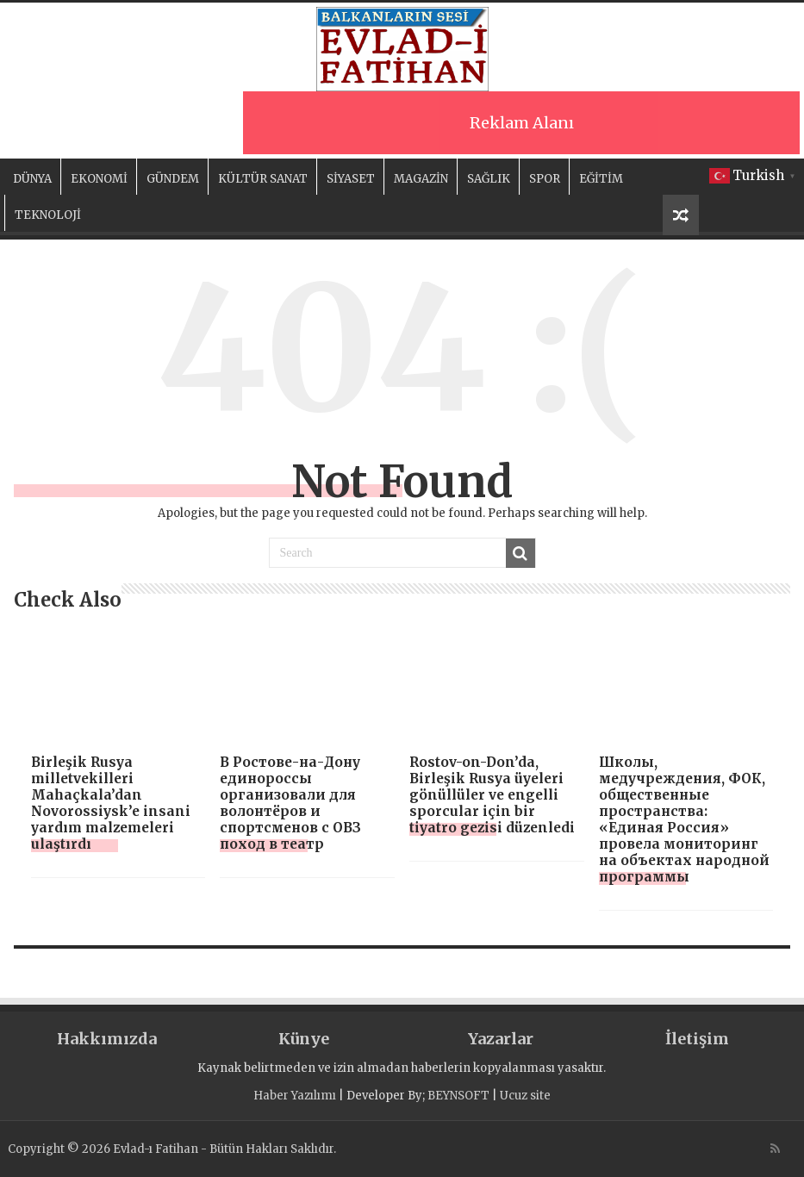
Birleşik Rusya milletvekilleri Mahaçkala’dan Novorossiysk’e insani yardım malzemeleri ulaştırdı (110, 803)
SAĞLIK (488, 178)
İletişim (697, 1039)
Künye (303, 1039)
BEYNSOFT (458, 1095)
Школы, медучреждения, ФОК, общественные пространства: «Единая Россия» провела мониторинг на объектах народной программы (684, 819)
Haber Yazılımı (294, 1095)
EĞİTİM (601, 178)
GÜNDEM (172, 178)
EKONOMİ (99, 178)
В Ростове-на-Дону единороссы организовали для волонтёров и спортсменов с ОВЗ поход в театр (290, 803)
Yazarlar (500, 1039)
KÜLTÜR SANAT (263, 178)
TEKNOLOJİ (48, 215)
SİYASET (351, 178)
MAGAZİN (421, 178)
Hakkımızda (107, 1039)
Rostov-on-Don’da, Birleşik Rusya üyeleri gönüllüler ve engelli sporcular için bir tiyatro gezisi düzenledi (492, 795)
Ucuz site (525, 1095)
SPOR (544, 178)
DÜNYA (32, 178)
